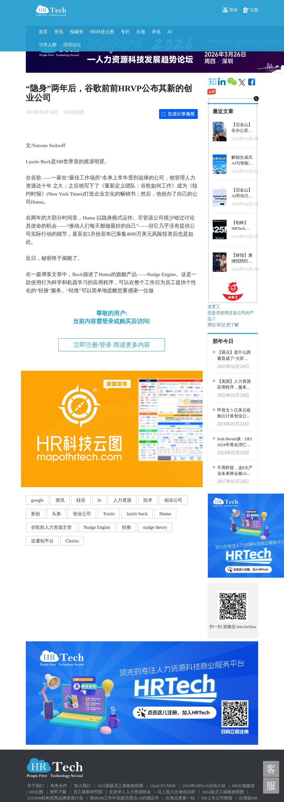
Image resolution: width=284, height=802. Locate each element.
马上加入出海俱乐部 (176, 791)
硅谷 (81, 500)
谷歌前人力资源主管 (51, 527)
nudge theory (155, 527)
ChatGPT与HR (163, 785)
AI (169, 31)
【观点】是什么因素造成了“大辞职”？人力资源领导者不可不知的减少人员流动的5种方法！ (235, 355)
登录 (230, 10)
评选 (156, 31)
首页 (43, 31)
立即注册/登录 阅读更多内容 (111, 344)
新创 (35, 513)
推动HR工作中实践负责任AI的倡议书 (124, 798)
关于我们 (35, 785)
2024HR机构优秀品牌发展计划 (55, 798)
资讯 (58, 31)
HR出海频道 (243, 785)
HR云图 (36, 791)
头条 (56, 513)
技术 (147, 500)
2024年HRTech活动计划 (203, 785)
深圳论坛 (72, 44)
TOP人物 (47, 44)
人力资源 (122, 500)
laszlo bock (137, 513)
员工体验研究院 (88, 791)
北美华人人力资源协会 (130, 791)
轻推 (126, 527)
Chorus (72, 540)
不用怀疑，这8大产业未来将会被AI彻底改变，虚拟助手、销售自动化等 (235, 471)
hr (99, 500)
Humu (165, 513)
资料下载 (58, 791)
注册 (250, 10)
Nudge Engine (97, 527)
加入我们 (82, 785)
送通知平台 (42, 540)
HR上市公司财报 (216, 798)
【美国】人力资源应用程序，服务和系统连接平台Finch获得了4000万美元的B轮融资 (234, 384)
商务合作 (58, 785)
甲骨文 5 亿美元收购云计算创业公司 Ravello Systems (234, 413)
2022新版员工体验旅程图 (120, 785)
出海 (140, 31)
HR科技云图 (102, 31)
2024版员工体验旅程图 (223, 791)
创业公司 (173, 500)
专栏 (125, 31)
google (37, 500)
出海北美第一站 (180, 798)
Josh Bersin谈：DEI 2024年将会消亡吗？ (234, 442)
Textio (109, 513)
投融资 (76, 31)
